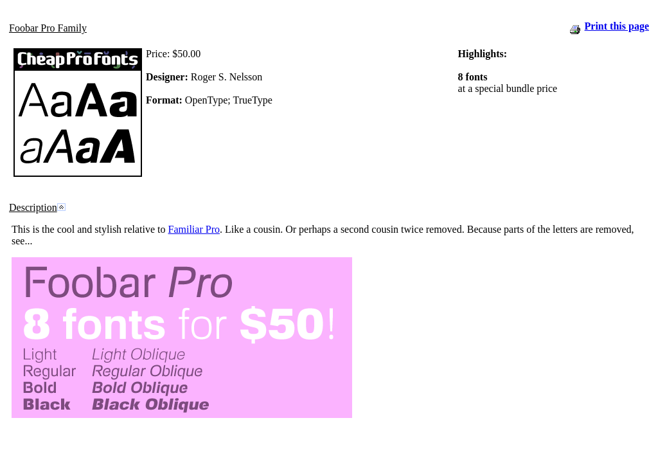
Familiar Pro (194, 229)
